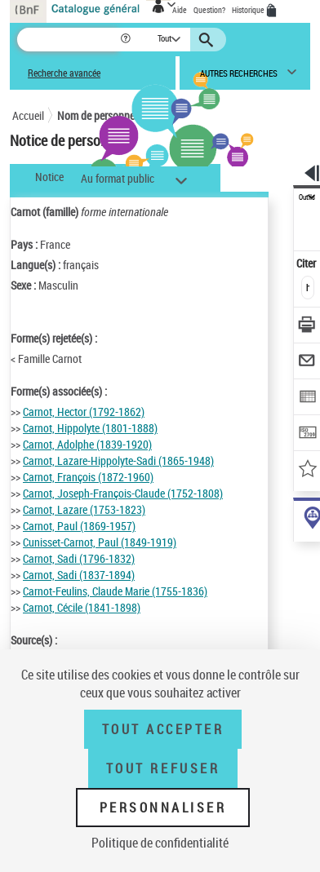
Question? (209, 9)
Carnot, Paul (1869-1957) (79, 525)
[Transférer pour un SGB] (307, 434)
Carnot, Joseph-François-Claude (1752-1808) (123, 493)
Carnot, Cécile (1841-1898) (81, 607)
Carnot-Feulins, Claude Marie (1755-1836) (115, 591)
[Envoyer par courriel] (307, 362)
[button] (127, 39)
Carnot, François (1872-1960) (88, 477)
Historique (249, 9)
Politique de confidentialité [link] (160, 843)
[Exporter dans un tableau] (307, 398)
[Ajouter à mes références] (307, 470)
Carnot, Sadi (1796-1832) (79, 558)
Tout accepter (163, 729)
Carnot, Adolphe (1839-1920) (87, 444)
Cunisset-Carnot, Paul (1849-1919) (99, 542)
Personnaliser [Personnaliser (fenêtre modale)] (163, 808)
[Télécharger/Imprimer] (307, 327)
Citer (307, 263)
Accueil (28, 115)
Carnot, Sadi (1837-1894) (79, 574)
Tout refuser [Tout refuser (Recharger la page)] (163, 768)
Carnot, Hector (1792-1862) (83, 411)
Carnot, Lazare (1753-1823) (84, 509)
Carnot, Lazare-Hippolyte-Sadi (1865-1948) (118, 460)
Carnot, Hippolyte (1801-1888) (90, 428)
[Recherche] (68, 39)
